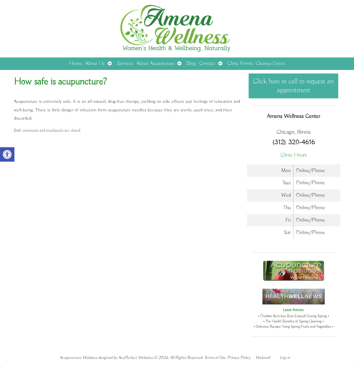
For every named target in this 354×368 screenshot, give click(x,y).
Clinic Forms (240, 63)
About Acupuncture (155, 63)
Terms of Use (214, 357)
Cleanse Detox (270, 63)
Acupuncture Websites (78, 357)
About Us (95, 63)
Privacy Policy (238, 357)
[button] (7, 154)
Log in (285, 357)
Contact (207, 63)
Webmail (263, 357)
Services (125, 63)
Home (75, 63)
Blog (191, 63)
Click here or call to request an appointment (293, 86)
